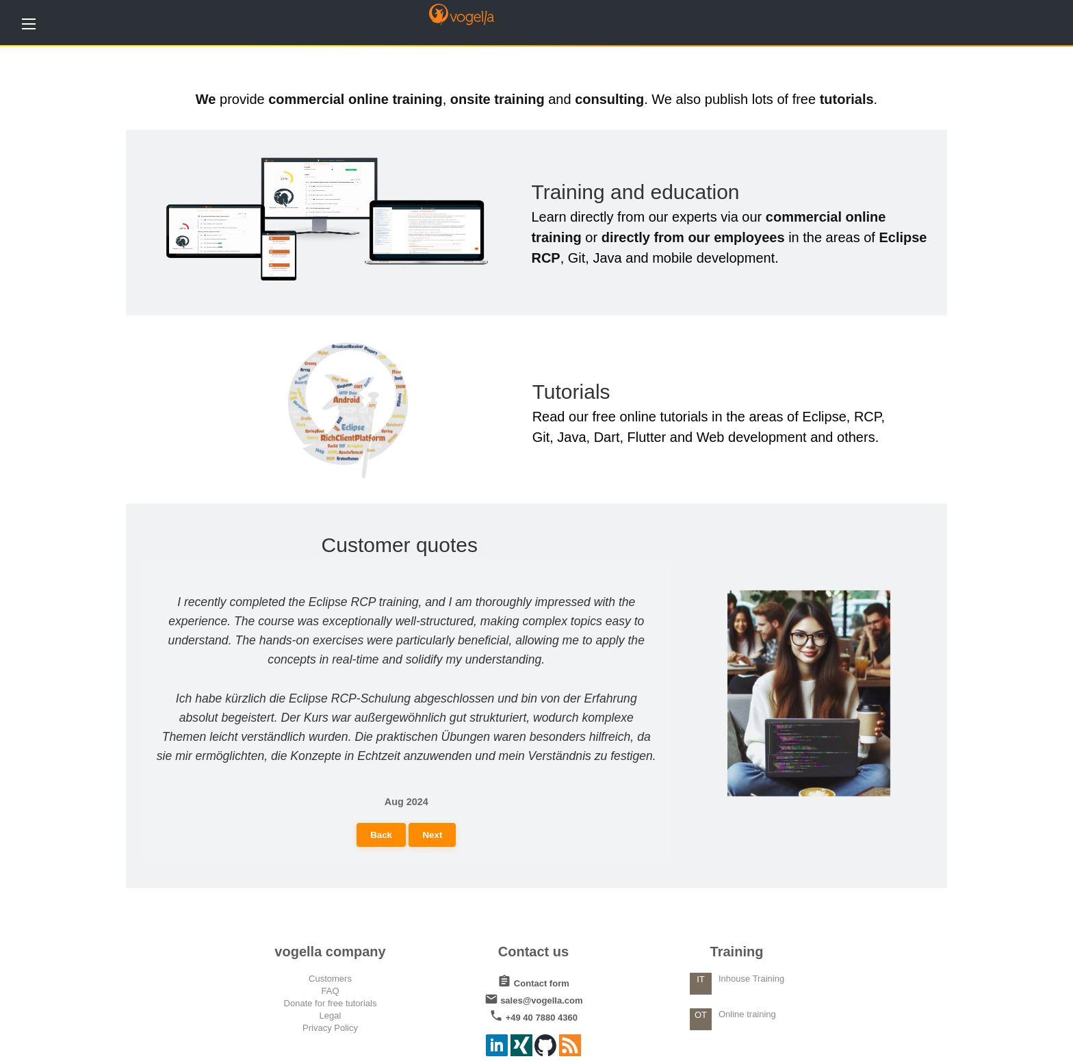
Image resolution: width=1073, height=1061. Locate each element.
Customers (330, 978)
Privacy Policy (330, 1028)
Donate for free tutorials (330, 1003)
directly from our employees (693, 237)
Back (381, 835)
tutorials (847, 99)
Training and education (635, 192)
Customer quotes (400, 545)
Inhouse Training (751, 978)
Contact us (533, 951)
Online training (747, 1014)
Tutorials (571, 391)
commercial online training (355, 99)
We (206, 99)
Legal (330, 1015)
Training (737, 951)
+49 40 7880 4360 (533, 1015)
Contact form (533, 980)
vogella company (329, 951)
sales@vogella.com (533, 998)
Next (432, 835)
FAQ (330, 991)
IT (701, 979)
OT (701, 1014)
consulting (609, 99)
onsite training (497, 99)
